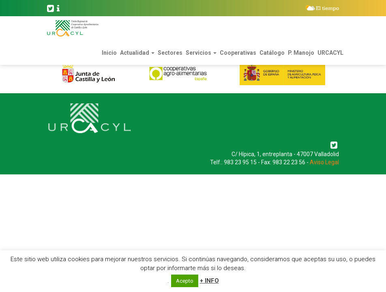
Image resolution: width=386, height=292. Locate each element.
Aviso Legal (324, 162)
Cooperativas (238, 52)
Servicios (201, 52)
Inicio (109, 52)
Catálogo (272, 52)
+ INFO (209, 280)
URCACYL (330, 52)
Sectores (170, 52)
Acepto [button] (184, 281)
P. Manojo (301, 52)
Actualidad (137, 52)
